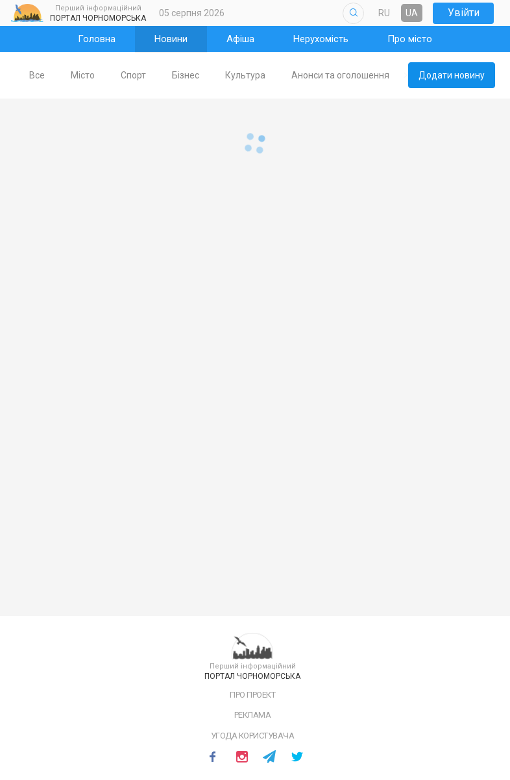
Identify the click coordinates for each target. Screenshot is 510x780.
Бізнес (206, 75)
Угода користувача (253, 735)
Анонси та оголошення (361, 75)
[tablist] (211, 75)
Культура (266, 75)
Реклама (252, 715)
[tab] (58, 76)
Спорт (154, 75)
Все (58, 75)
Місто (103, 75)
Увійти (464, 12)
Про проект (252, 695)
